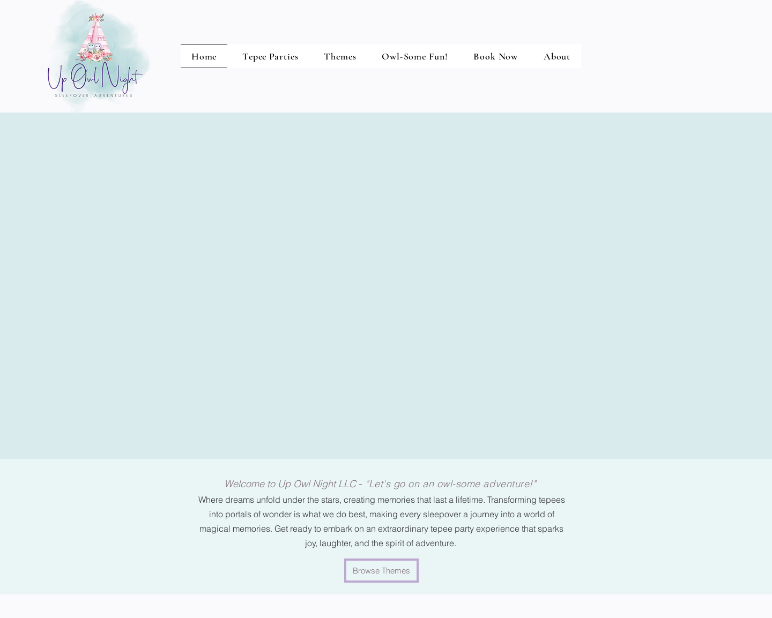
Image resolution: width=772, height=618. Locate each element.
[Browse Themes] (381, 571)
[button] (414, 56)
